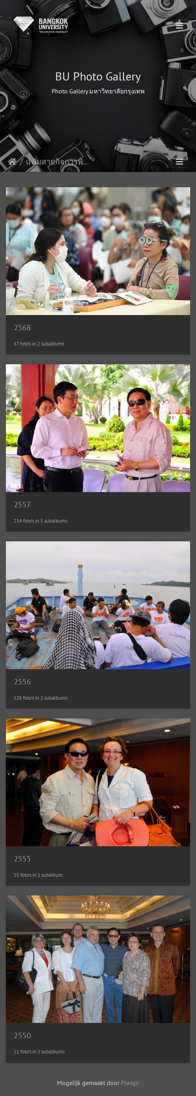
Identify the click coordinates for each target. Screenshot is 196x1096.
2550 (22, 1035)
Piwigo (130, 1083)
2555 (22, 859)
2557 (22, 505)
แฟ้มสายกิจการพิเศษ (58, 162)
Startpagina (12, 162)
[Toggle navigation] (179, 26)
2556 (22, 682)
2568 (22, 327)
